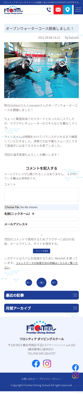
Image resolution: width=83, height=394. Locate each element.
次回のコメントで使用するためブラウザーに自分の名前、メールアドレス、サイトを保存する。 (39, 241)
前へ (25, 284)
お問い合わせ (26, 381)
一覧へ (41, 284)
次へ (57, 284)
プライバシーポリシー (51, 381)
